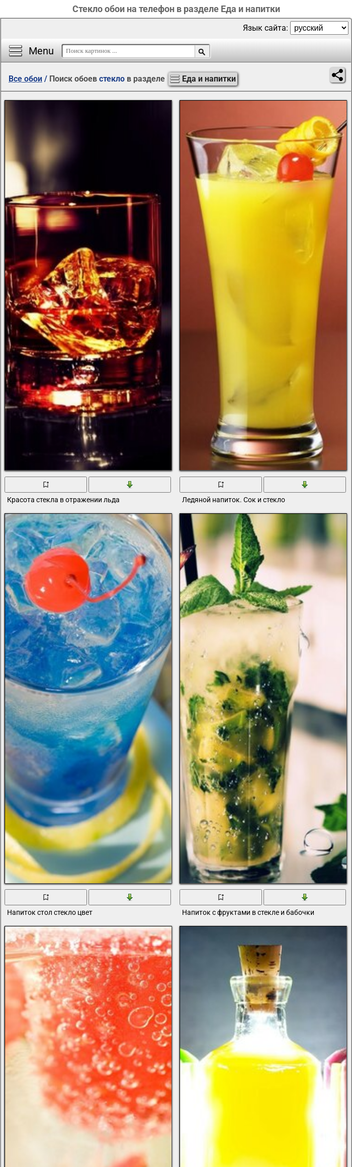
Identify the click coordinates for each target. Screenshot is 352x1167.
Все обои (25, 79)
